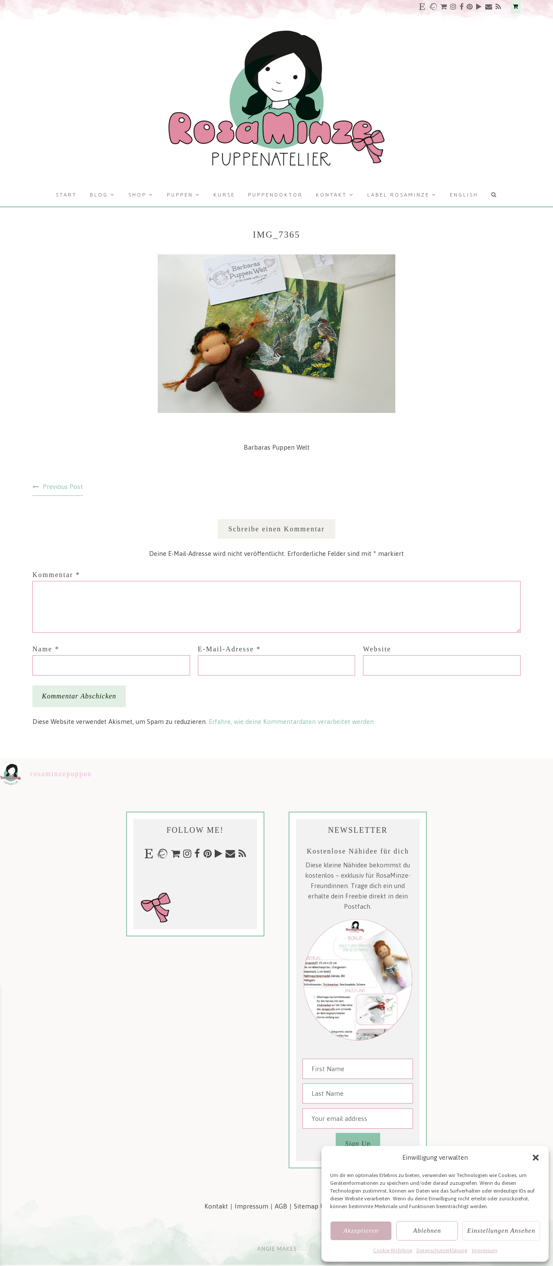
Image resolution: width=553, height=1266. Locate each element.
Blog (99, 195)
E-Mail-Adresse (229, 649)
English (464, 195)
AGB (281, 1206)
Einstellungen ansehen (501, 1230)
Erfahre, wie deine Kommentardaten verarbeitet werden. (292, 721)
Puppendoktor (275, 195)
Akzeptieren (360, 1230)
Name (45, 649)
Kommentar (56, 574)
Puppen (180, 195)
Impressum (484, 1250)
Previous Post (63, 486)
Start (66, 195)
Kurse (224, 195)
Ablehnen (427, 1230)
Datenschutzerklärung (441, 1250)
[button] (535, 1157)
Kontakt (331, 195)
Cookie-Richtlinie (392, 1250)
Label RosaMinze (398, 195)
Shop (137, 195)
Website (377, 649)
